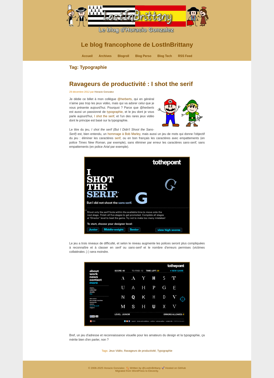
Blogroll (123, 56)
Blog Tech (164, 56)
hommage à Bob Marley (124, 134)
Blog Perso (143, 56)
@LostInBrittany (151, 368)
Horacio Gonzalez (104, 91)
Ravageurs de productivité (140, 350)
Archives (105, 56)
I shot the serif (104, 116)
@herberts (124, 99)
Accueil (87, 56)
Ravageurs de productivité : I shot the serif (131, 83)
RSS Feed (185, 56)
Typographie (164, 350)
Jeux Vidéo (116, 350)
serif (117, 138)
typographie (115, 111)
